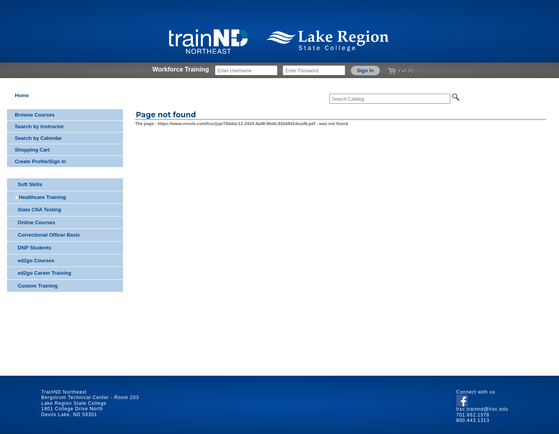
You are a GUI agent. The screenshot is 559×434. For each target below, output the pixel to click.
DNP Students (33, 248)
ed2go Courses (34, 260)
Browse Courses (35, 115)
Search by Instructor (39, 126)
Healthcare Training (40, 197)
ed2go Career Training (43, 273)
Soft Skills (28, 184)
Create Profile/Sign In (40, 161)
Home (22, 95)
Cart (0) (400, 70)
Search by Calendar (38, 138)
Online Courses (35, 222)
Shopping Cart (32, 150)
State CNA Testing (38, 210)
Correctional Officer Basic (47, 235)
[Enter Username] (246, 70)
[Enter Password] (314, 70)
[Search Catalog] (389, 99)
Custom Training (36, 286)
